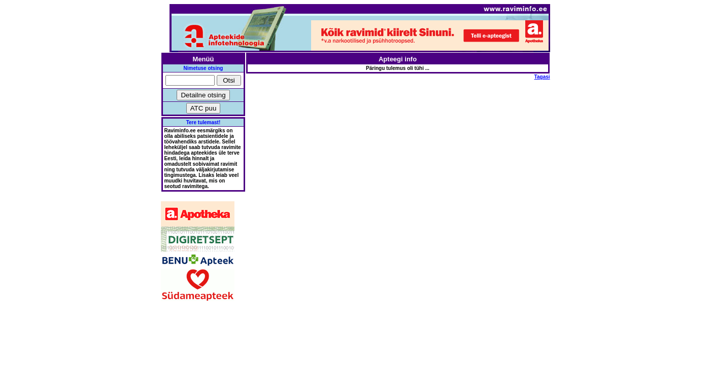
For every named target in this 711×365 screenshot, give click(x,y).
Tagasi (542, 77)
